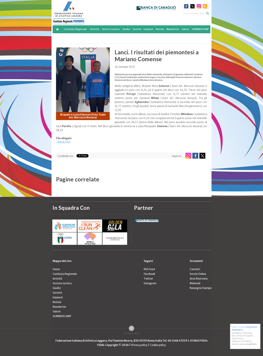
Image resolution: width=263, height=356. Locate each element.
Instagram (150, 283)
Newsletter (173, 29)
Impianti (148, 29)
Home (56, 269)
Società (137, 29)
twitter (192, 6)
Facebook (149, 274)
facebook (186, 6)
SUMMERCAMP (200, 29)
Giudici (126, 29)
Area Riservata (198, 278)
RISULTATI (64, 142)
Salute (185, 29)
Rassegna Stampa (201, 288)
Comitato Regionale (75, 29)
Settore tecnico (111, 29)
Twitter (148, 278)
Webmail (195, 283)
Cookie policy (158, 345)
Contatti (195, 269)
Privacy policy (139, 345)
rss (205, 6)
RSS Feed (149, 269)
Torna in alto (131, 333)
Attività (94, 29)
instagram (199, 6)
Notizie (160, 29)
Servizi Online (198, 274)
